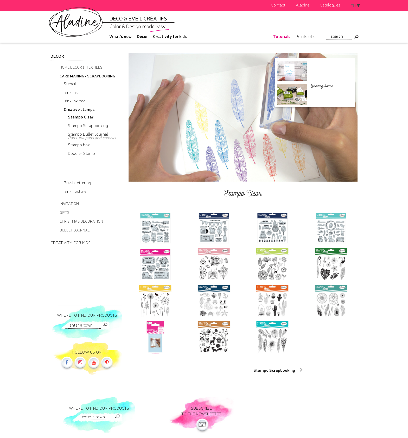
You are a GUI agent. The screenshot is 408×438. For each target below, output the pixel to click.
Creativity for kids (170, 36)
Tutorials (281, 36)
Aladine (302, 5)
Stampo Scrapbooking (274, 370)
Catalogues (330, 5)
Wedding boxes (321, 86)
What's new (120, 36)
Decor (142, 36)
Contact (278, 5)
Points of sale (308, 36)
